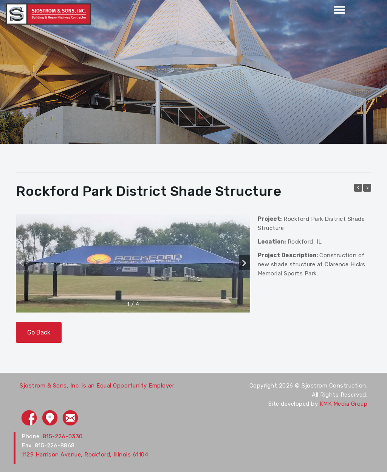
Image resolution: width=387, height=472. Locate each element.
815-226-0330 (63, 436)
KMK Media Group (344, 403)
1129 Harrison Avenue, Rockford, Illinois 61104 (85, 454)
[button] (244, 262)
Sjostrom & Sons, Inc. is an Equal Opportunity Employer (97, 385)
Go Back (38, 332)
